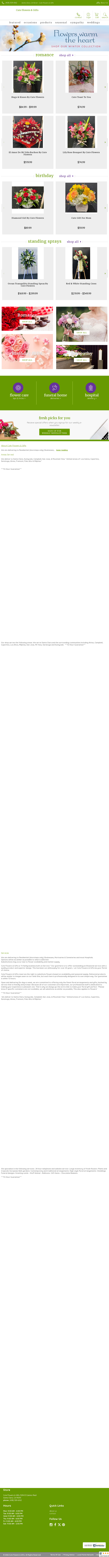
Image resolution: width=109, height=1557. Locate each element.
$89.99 (28, 227)
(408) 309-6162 (11, 3)
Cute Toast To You (81, 97)
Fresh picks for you (54, 421)
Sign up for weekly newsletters (54, 432)
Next (105, 87)
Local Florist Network (85, 1555)
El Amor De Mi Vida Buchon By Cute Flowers (28, 153)
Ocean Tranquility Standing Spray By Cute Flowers (28, 284)
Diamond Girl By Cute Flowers (28, 218)
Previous (3, 87)
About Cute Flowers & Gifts (13, 445)
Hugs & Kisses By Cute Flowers (27, 97)
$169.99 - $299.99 (28, 293)
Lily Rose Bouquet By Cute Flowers (81, 152)
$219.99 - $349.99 (81, 293)
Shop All (65, 55)
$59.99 (81, 227)
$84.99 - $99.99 (28, 107)
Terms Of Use (55, 1555)
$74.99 (81, 107)
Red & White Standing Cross (81, 283)
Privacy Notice (69, 1555)
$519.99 (28, 162)
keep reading (62, 450)
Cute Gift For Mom (81, 218)
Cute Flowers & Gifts (27, 10)
